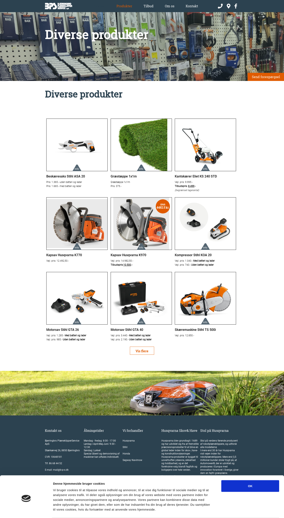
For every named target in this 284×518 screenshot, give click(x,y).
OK (250, 470)
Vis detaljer (210, 510)
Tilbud (149, 6)
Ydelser (99, 6)
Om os (169, 6)
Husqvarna (129, 440)
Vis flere (142, 351)
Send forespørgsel (266, 77)
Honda (126, 453)
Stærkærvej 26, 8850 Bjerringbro (62, 450)
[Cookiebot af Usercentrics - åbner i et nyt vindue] (26, 510)
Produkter (124, 6)
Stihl (125, 447)
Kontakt (192, 6)
